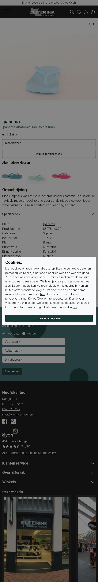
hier (42, 294)
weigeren (11, 302)
